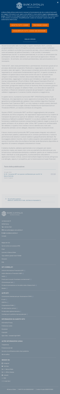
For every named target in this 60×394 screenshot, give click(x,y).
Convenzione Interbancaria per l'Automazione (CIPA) (17, 296)
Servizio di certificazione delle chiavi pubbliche (15, 351)
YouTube (5, 366)
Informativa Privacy (7, 322)
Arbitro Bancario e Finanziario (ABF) (12, 273)
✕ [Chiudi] (58, 2)
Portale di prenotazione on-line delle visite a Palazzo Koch (18, 285)
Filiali (3, 249)
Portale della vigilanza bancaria (10, 311)
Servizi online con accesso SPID (11, 246)
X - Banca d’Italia (7, 369)
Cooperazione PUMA (8, 305)
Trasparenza (5, 344)
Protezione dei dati (7, 348)
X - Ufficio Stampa (8, 372)
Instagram (5, 363)
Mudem (4, 288)
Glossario (4, 259)
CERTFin (4, 302)
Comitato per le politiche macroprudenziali (14, 314)
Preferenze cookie (7, 326)
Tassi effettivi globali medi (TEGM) (11, 255)
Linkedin (5, 375)
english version (30, 40)
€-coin (3, 299)
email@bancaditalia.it (12, 233)
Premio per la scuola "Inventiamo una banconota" (16, 279)
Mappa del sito (6, 242)
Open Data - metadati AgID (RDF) (11, 335)
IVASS (3, 276)
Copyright (4, 332)
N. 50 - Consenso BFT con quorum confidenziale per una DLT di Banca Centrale (23, 175)
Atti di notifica (5, 354)
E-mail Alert (6, 381)
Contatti (4, 236)
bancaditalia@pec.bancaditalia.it (13, 230)
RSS (4, 378)
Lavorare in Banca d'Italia (9, 252)
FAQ (3, 262)
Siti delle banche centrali (9, 308)
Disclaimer (5, 329)
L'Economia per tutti (7, 282)
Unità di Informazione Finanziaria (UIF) (13, 270)
